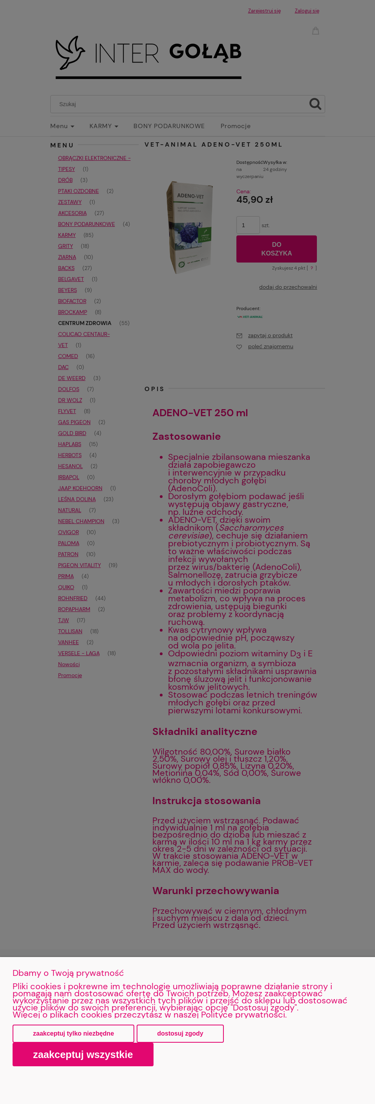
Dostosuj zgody (180, 1033)
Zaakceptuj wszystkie (83, 1054)
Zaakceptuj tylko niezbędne (73, 1033)
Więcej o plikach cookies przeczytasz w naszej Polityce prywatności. (150, 1014)
